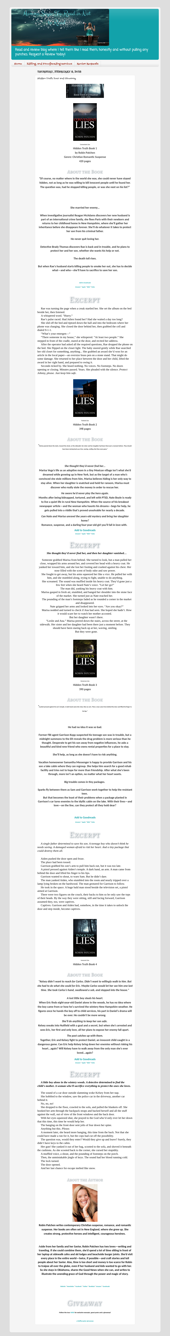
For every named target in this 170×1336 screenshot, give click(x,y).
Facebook (78, 1286)
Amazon (78, 287)
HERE (72, 1312)
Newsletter (70, 1286)
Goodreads (106, 1286)
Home (18, 64)
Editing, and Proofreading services (49, 64)
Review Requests (87, 64)
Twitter (85, 1286)
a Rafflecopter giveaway (85, 1321)
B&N (88, 287)
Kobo (93, 287)
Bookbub (92, 1286)
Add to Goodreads (85, 283)
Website (63, 1286)
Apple (84, 287)
